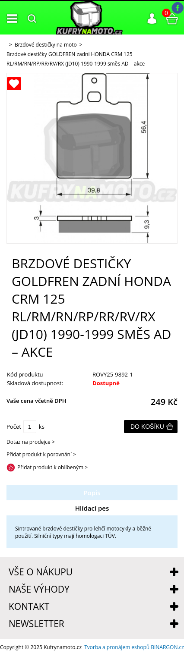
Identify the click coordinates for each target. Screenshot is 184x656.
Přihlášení (152, 18)
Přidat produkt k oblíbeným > (52, 467)
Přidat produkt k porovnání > (41, 454)
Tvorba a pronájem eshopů (116, 647)
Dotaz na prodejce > (30, 442)
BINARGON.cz (167, 647)
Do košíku (147, 426)
